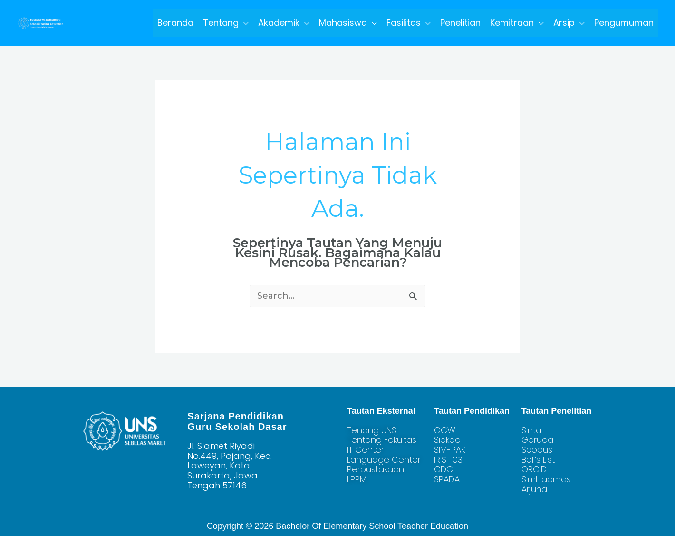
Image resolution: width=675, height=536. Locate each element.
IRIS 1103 (448, 460)
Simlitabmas (546, 479)
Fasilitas (403, 23)
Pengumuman (624, 23)
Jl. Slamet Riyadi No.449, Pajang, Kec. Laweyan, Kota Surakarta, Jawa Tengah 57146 (229, 465)
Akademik (278, 23)
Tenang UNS (371, 430)
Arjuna (534, 489)
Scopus (536, 450)
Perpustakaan (375, 469)
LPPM (356, 479)
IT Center (365, 450)
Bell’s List (538, 460)
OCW (444, 430)
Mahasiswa (343, 23)
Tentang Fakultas (381, 440)
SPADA (447, 479)
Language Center (384, 460)
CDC (443, 469)
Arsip (564, 23)
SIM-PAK (449, 450)
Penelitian (460, 23)
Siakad (447, 440)
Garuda (537, 440)
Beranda (175, 23)
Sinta (531, 430)
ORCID (534, 469)
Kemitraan (512, 23)
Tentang (221, 23)
